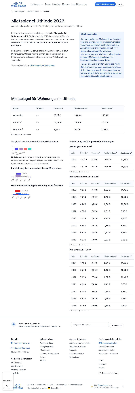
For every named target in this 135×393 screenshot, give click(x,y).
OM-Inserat (16, 362)
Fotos (42, 357)
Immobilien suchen (79, 4)
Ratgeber (56, 4)
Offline (43, 360)
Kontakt (31, 385)
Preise (47, 4)
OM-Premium (17, 366)
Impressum (41, 385)
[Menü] (11, 373)
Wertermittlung (46, 343)
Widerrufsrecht (76, 385)
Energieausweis (46, 346)
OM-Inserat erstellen (108, 343)
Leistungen (37, 4)
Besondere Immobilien (108, 353)
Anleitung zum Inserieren (79, 343)
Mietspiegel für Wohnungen (42, 65)
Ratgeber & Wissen (77, 346)
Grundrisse (44, 350)
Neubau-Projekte (18, 370)
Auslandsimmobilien (107, 350)
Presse (101, 368)
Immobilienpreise (76, 353)
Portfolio (15, 373)
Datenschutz (61, 385)
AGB (51, 385)
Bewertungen (103, 385)
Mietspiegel (74, 357)
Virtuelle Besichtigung (49, 353)
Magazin (66, 4)
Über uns (102, 364)
